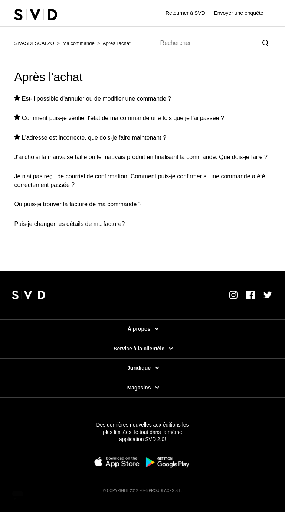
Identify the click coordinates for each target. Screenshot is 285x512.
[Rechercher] (215, 43)
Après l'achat (117, 43)
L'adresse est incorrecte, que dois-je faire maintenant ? (94, 138)
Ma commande (79, 43)
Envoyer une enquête (238, 13)
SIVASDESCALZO (34, 43)
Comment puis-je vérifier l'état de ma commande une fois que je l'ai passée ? (123, 118)
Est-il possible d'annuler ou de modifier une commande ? (96, 98)
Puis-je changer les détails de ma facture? (69, 224)
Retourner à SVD (185, 13)
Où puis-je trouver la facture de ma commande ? (77, 204)
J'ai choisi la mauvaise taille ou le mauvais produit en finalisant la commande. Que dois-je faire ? (141, 157)
